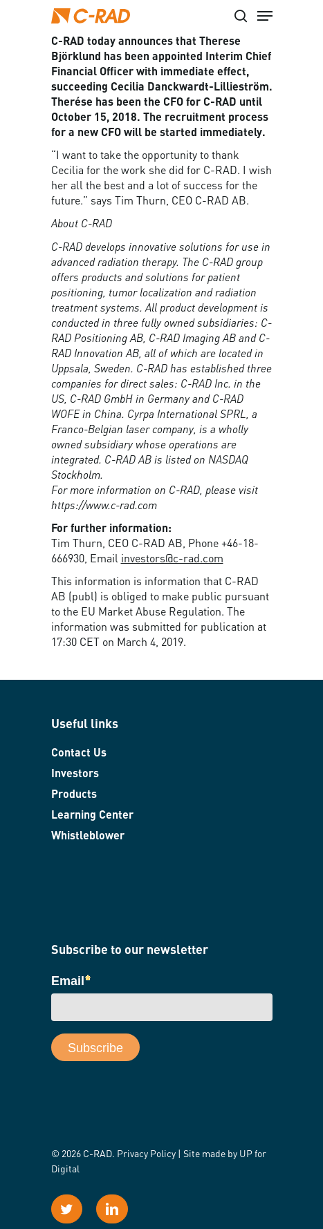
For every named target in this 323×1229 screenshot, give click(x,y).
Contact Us (79, 753)
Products (74, 795)
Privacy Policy (146, 1154)
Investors (75, 774)
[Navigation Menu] (265, 16)
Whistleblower (87, 836)
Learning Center (92, 815)
